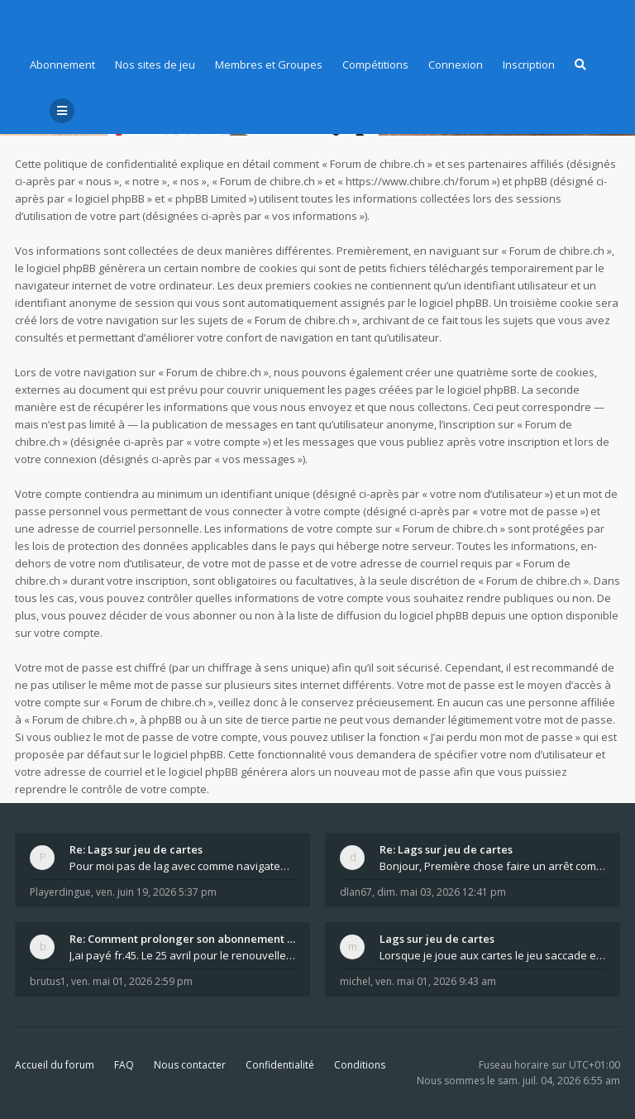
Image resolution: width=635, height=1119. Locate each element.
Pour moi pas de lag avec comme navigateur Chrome (182, 865)
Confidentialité (280, 1065)
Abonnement (62, 64)
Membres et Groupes (268, 64)
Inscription (529, 64)
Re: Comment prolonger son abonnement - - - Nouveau (182, 938)
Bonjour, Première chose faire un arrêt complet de (492, 865)
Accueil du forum (54, 1065)
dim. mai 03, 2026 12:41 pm (441, 892)
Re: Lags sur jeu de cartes (136, 849)
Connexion (455, 64)
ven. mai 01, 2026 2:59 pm (132, 981)
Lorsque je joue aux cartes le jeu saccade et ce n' (492, 955)
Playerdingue (60, 892)
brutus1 (48, 981)
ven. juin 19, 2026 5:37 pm (156, 892)
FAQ (124, 1065)
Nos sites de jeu (155, 64)
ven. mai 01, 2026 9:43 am (435, 981)
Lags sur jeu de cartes (437, 938)
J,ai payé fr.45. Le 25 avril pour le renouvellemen (182, 955)
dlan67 (356, 892)
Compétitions (375, 64)
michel (355, 981)
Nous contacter (190, 1065)
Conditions (359, 1065)
